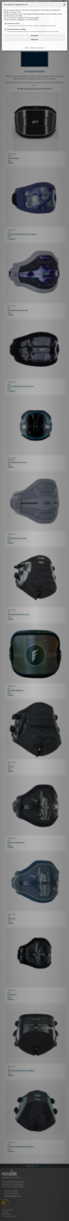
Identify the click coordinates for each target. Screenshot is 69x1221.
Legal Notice (33, 47)
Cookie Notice (40, 47)
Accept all (34, 35)
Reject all (34, 39)
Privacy (27, 47)
